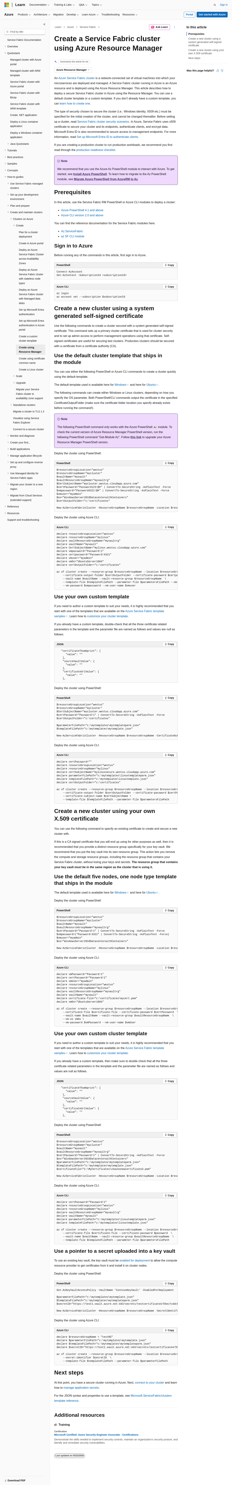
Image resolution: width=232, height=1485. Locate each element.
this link (135, 437)
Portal (189, 14)
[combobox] (24, 32)
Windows (120, 384)
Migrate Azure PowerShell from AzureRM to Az (106, 179)
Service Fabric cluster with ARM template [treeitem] (25, 106)
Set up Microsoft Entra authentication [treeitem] (31, 312)
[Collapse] (44, 24)
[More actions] (174, 27)
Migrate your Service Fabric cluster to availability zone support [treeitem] (29, 394)
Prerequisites (196, 33)
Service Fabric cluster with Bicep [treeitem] (25, 95)
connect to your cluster (149, 1382)
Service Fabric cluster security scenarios (103, 121)
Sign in (224, 4)
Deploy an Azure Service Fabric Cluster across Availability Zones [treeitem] (31, 256)
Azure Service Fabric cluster (76, 78)
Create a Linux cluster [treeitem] (31, 369)
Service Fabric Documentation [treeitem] (24, 39)
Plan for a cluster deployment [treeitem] (28, 234)
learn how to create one (75, 103)
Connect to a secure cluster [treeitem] (28, 429)
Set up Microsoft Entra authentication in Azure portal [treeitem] (32, 325)
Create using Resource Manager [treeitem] (30, 349)
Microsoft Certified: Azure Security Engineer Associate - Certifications (96, 1434)
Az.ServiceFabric (72, 231)
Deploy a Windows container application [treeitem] (26, 135)
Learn (58, 27)
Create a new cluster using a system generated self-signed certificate (204, 42)
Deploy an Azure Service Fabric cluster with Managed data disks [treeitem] (31, 296)
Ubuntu (151, 384)
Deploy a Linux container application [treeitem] (24, 124)
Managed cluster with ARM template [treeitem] (25, 73)
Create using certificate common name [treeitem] (32, 360)
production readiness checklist (95, 149)
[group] (116, 489)
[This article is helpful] (218, 70)
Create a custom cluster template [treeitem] (28, 338)
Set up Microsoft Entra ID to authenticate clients (107, 136)
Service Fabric (88, 27)
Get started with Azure (212, 14)
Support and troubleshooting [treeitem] (23, 519)
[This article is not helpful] (222, 70)
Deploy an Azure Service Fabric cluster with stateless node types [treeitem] (31, 276)
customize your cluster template (107, 616)
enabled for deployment (134, 1260)
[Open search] (214, 5)
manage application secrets (81, 1387)
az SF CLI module (72, 236)
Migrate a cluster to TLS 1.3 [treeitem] (28, 411)
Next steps (194, 58)
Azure (70, 27)
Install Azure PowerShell (90, 174)
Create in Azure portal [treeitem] (31, 243)
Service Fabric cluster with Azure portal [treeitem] (25, 84)
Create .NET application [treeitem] (23, 115)
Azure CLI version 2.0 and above (82, 215)
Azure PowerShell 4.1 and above (82, 210)
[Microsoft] (6, 5)
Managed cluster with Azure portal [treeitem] (25, 62)
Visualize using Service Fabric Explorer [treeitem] (26, 420)
